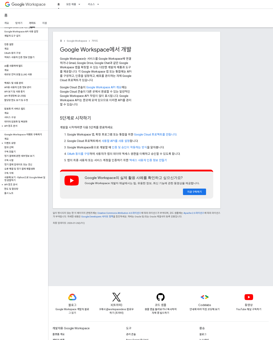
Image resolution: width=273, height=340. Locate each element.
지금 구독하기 (194, 191)
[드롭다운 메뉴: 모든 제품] (80, 4)
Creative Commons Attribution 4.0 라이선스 (119, 213)
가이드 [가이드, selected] (32, 23)
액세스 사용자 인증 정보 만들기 (148, 160)
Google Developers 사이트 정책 (97, 216)
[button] (23, 126)
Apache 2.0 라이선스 (193, 213)
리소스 (91, 4)
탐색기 (18, 23)
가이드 (95, 41)
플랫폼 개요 (58, 334)
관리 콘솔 (131, 334)
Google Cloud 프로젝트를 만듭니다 (155, 134)
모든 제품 (71, 4)
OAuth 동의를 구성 (78, 154)
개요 (6, 23)
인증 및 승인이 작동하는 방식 (129, 147)
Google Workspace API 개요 (104, 87)
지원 (44, 23)
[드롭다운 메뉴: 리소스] (99, 4)
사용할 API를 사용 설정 (116, 141)
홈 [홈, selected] (58, 4)
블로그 (202, 334)
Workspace (28, 4)
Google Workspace (77, 41)
